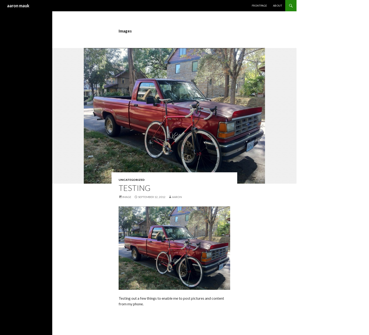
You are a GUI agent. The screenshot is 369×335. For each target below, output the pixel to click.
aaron (177, 197)
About (277, 5)
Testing (134, 188)
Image (126, 197)
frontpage (259, 5)
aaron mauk (18, 5)
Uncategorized (131, 180)
